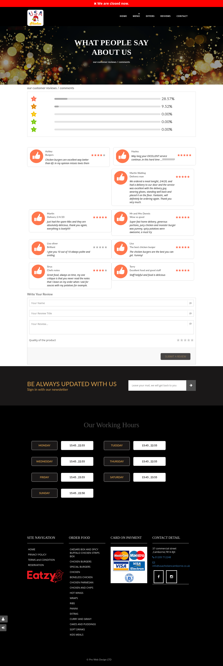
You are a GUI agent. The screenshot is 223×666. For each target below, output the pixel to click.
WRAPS (74, 598)
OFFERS (150, 16)
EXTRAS (74, 613)
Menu (136, 16)
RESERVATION (36, 565)
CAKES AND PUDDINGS (83, 624)
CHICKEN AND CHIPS (81, 587)
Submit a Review (175, 356)
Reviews (165, 16)
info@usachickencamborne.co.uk (171, 564)
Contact (182, 16)
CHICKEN (75, 572)
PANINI (74, 608)
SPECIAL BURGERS (80, 566)
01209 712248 (161, 557)
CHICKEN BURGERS (80, 561)
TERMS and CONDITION (41, 559)
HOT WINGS (76, 592)
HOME (31, 549)
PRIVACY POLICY (37, 554)
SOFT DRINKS (77, 629)
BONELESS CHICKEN (81, 577)
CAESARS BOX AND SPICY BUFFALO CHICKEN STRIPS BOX (84, 553)
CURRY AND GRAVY (80, 619)
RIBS (72, 603)
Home (123, 16)
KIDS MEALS (76, 634)
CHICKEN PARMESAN (81, 582)
